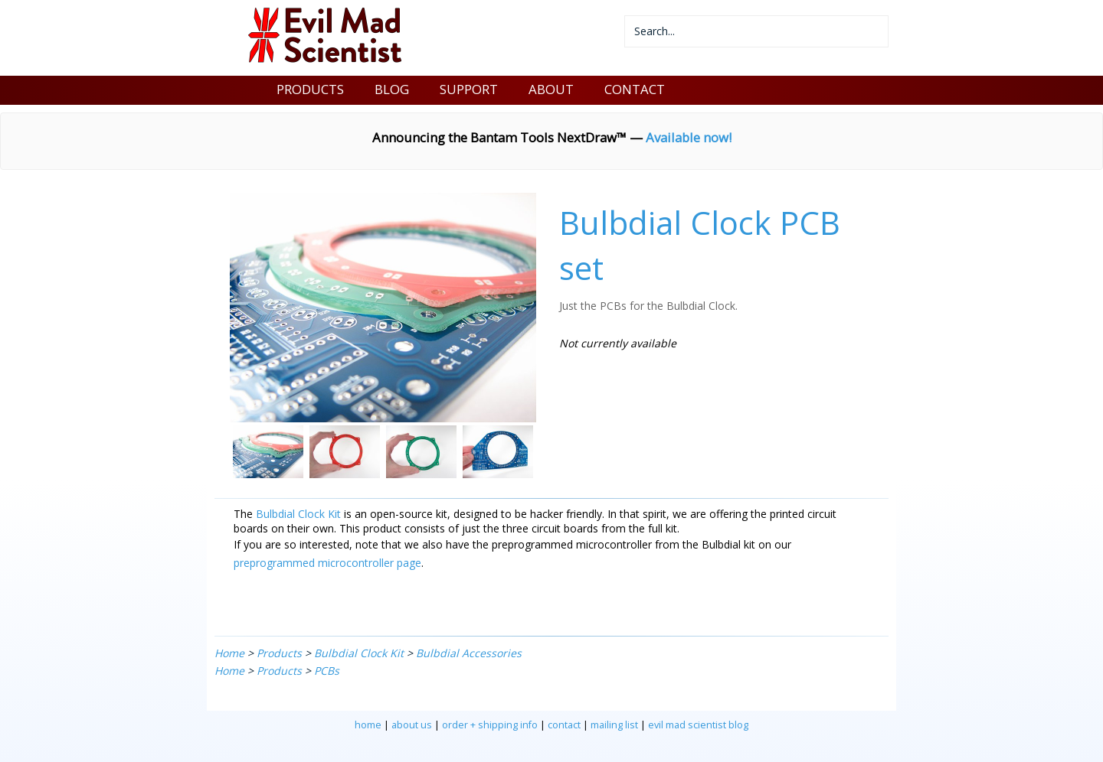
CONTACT (634, 89)
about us (411, 724)
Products (279, 653)
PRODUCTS (310, 89)
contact (564, 724)
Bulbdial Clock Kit (298, 513)
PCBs (326, 670)
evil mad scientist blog (698, 724)
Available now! (689, 137)
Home (229, 653)
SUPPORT (469, 89)
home (368, 724)
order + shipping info (490, 724)
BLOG (392, 89)
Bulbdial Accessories (469, 653)
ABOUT (551, 89)
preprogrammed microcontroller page (327, 562)
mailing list (614, 724)
